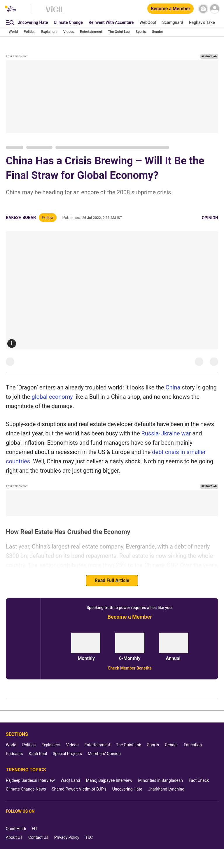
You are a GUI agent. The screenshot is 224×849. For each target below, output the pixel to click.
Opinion (210, 218)
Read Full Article (112, 580)
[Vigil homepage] (55, 12)
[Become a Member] (170, 9)
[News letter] (203, 9)
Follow (47, 217)
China (174, 387)
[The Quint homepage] (10, 9)
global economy (52, 396)
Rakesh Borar (21, 217)
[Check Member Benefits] (129, 668)
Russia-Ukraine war (166, 433)
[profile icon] (214, 9)
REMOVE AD (209, 56)
